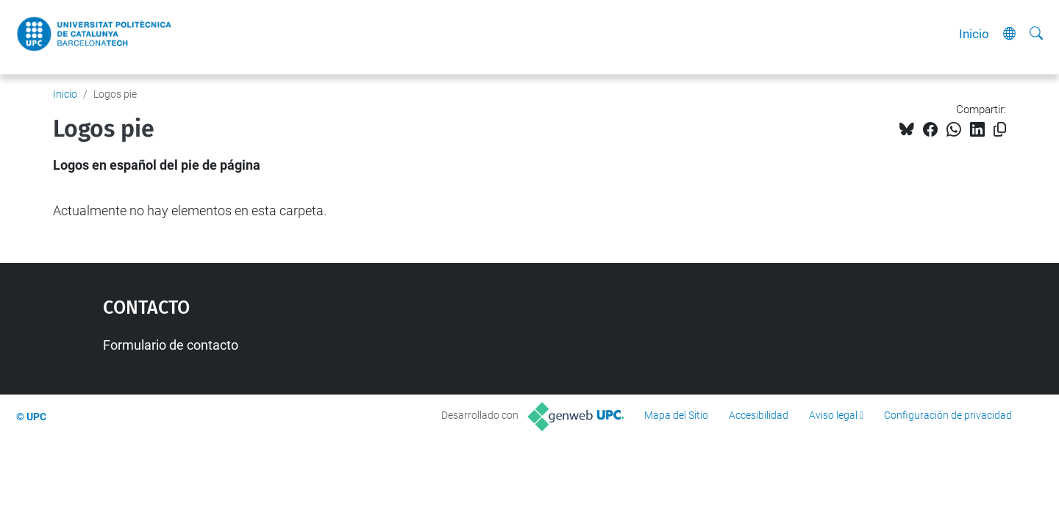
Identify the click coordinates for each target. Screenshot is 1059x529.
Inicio (974, 33)
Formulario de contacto (170, 345)
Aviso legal (833, 415)
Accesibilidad (758, 415)
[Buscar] (1036, 34)
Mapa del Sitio (676, 415)
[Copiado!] (1000, 129)
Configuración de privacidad (948, 415)
